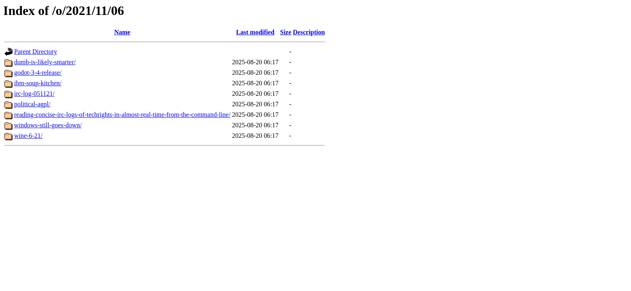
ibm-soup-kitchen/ (37, 83)
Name (122, 32)
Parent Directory (35, 51)
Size (285, 32)
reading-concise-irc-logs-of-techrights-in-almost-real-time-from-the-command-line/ (122, 114)
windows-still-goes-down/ (48, 125)
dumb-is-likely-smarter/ (45, 62)
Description (309, 32)
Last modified (255, 32)
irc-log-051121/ (34, 93)
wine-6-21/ (28, 135)
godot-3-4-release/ (37, 72)
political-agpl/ (32, 104)
